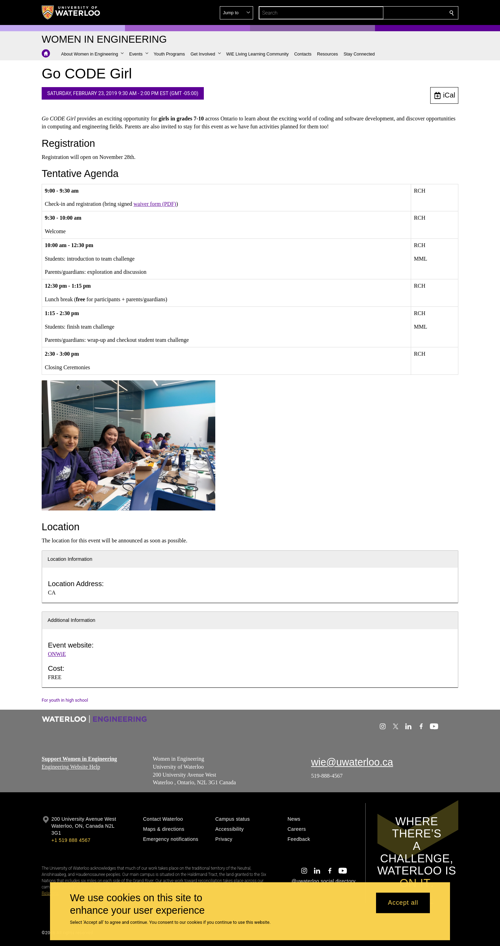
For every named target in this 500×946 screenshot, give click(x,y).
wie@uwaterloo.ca (352, 762)
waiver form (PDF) (155, 204)
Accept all (403, 902)
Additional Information (71, 620)
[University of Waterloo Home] (71, 12)
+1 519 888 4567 (70, 840)
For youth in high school (65, 700)
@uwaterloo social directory (324, 881)
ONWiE (57, 654)
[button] (401, 13)
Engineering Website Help (71, 766)
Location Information (70, 559)
